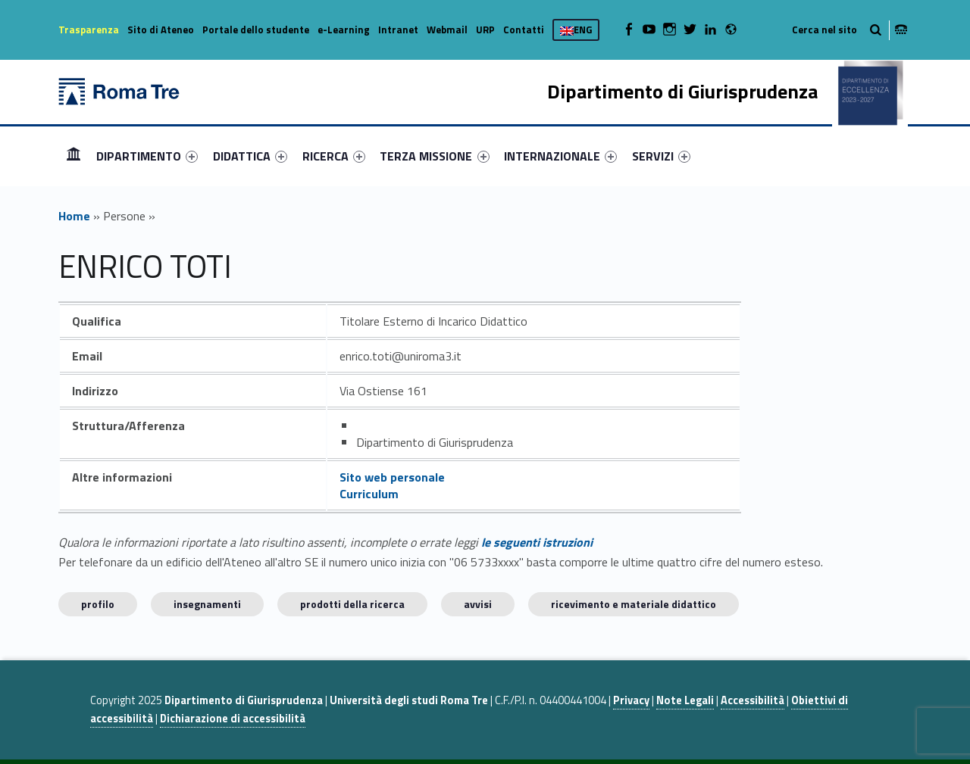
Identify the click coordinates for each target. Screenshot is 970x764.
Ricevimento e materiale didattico (633, 604)
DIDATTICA (250, 156)
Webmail (447, 29)
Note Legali (685, 700)
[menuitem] (73, 156)
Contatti (523, 29)
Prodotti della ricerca (352, 604)
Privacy (631, 700)
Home (73, 155)
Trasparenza (88, 29)
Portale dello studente (255, 29)
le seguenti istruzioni (537, 542)
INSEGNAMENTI (207, 604)
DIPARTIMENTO (147, 156)
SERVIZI (661, 156)
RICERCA (333, 156)
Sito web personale (392, 477)
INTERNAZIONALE (560, 156)
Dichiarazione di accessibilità (232, 718)
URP (485, 29)
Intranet (398, 29)
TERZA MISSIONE (434, 156)
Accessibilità (752, 700)
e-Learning (344, 29)
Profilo (97, 604)
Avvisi (478, 604)
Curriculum (369, 494)
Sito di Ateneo (160, 29)
